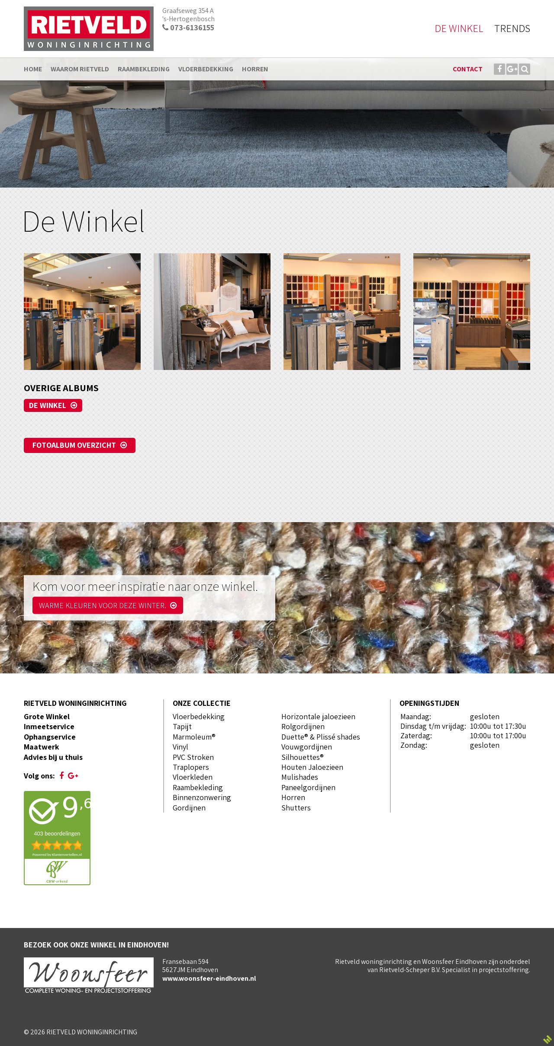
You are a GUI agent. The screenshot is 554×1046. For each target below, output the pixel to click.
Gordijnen (189, 808)
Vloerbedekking (199, 716)
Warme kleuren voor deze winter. (108, 605)
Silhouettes (300, 757)
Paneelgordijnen (308, 787)
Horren (293, 797)
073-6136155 (188, 27)
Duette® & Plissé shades (320, 737)
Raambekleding (198, 787)
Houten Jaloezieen (312, 767)
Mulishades (299, 777)
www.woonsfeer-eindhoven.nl (209, 978)
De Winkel (47, 405)
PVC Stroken (193, 757)
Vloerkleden (193, 777)
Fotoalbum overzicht (74, 445)
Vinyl (180, 747)
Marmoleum (192, 737)
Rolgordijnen (303, 726)
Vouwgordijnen (306, 747)
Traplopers (191, 767)
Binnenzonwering (202, 797)
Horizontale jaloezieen (318, 716)
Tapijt (182, 726)
